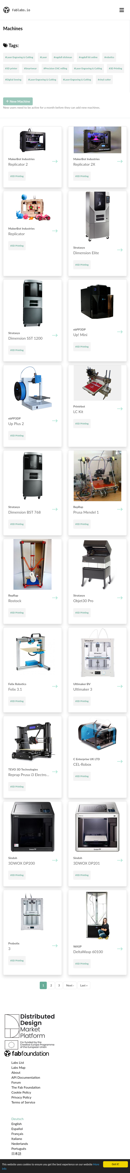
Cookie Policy (21, 1092)
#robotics (109, 57)
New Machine (18, 101)
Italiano (16, 1139)
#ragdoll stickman (63, 57)
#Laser (43, 57)
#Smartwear (30, 68)
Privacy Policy (21, 1097)
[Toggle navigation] (122, 10)
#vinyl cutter (104, 79)
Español (17, 1129)
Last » (84, 985)
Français (17, 1134)
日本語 (16, 1153)
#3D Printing (115, 68)
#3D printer (11, 68)
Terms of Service (23, 1102)
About (15, 1072)
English (16, 1124)
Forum (16, 1082)
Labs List (17, 1062)
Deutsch (17, 1119)
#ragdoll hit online (88, 57)
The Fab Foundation (25, 1087)
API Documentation (25, 1077)
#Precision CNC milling (55, 68)
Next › (70, 985)
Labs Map (18, 1067)
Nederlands (19, 1143)
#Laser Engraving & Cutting (19, 57)
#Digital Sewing (13, 79)
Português (18, 1148)
